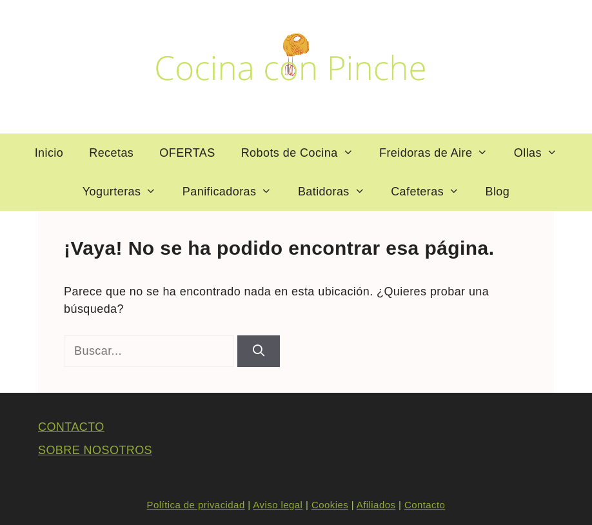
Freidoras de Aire (440, 153)
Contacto (424, 504)
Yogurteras (126, 191)
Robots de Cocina (303, 153)
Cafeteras (431, 191)
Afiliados (376, 504)
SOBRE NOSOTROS (95, 450)
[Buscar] (258, 351)
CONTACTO (71, 427)
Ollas (542, 153)
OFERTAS (187, 152)
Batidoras (338, 191)
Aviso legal (277, 504)
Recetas (111, 152)
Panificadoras (234, 191)
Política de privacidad (196, 504)
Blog (498, 191)
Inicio (49, 152)
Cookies (329, 504)
